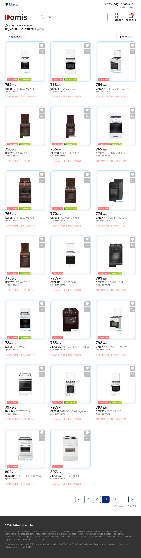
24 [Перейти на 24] (114, 499)
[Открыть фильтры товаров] (126, 36)
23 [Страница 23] (105, 499)
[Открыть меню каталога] (118, 17)
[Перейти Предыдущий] (88, 499)
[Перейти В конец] (132, 499)
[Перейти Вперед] (123, 499)
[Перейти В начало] (79, 499)
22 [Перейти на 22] (97, 499)
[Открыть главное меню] (32, 17)
